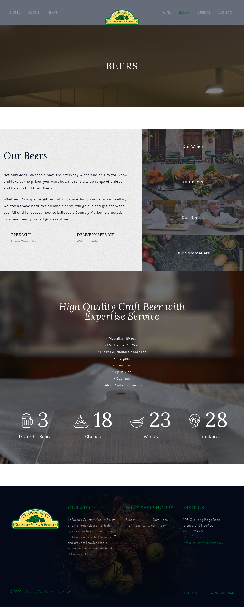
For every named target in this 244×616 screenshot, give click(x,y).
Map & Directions (195, 546)
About (34, 17)
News (52, 17)
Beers (184, 17)
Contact (226, 17)
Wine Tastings (222, 602)
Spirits (204, 17)
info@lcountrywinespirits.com (203, 552)
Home (15, 17)
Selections (188, 602)
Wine (166, 17)
